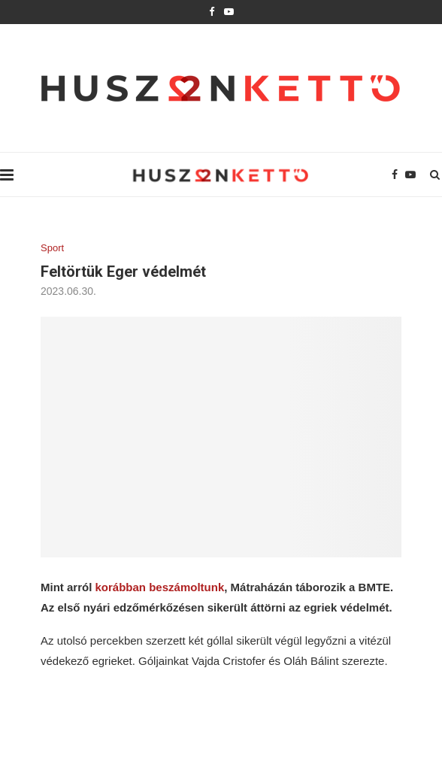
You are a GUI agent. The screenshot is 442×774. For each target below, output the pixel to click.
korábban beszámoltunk (160, 587)
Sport (52, 247)
